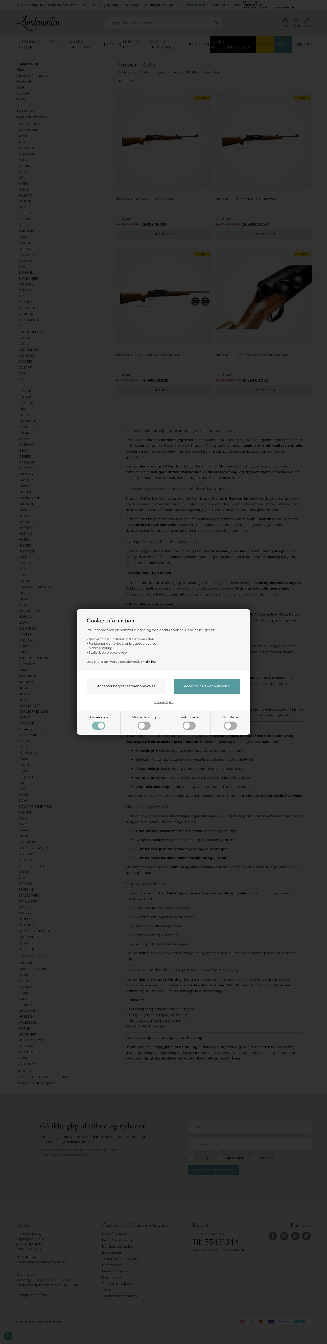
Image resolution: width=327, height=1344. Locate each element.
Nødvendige (99, 722)
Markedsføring (144, 722)
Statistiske (230, 722)
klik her (151, 661)
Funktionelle (189, 722)
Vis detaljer (163, 702)
